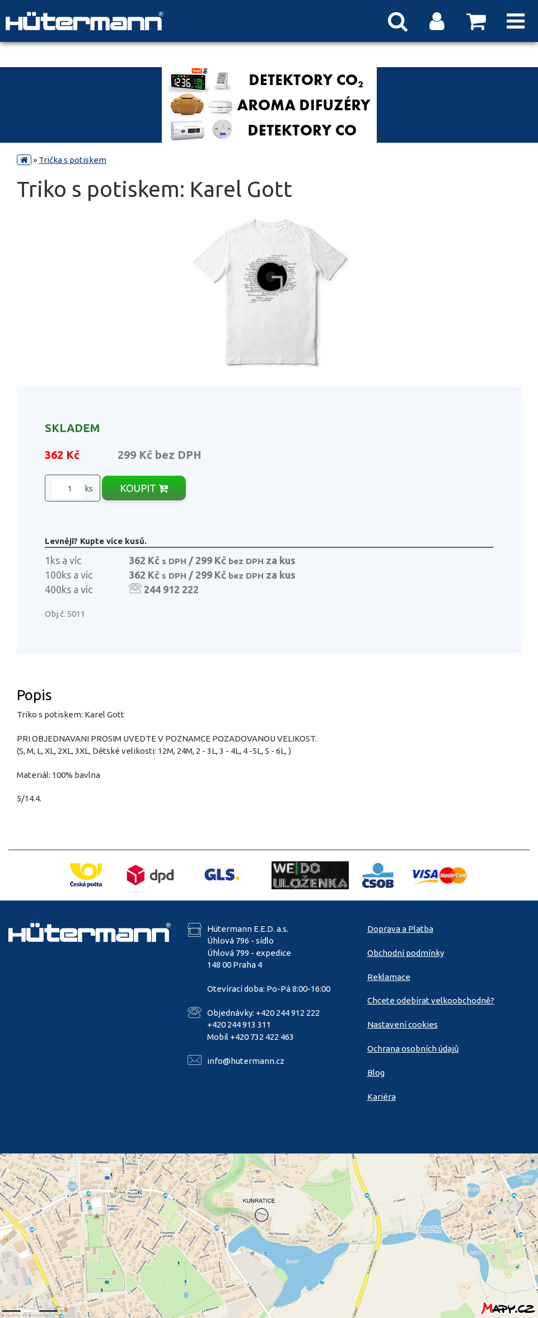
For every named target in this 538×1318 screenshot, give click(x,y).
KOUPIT (144, 488)
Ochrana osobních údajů (413, 1048)
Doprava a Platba (400, 929)
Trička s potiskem (72, 160)
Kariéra (381, 1096)
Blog (376, 1072)
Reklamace (388, 977)
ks (72, 489)
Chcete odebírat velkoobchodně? (430, 1000)
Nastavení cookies (402, 1024)
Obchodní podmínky (405, 953)
